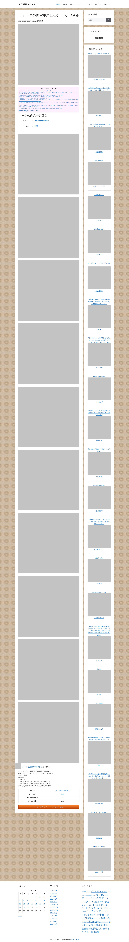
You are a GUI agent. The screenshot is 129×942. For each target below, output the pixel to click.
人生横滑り (99, 291)
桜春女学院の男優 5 (99, 485)
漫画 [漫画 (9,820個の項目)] (86, 928)
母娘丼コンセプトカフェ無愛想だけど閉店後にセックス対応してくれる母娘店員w (99, 413)
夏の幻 (99, 669)
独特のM (99, 477)
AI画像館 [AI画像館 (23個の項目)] (84, 892)
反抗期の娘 (99, 703)
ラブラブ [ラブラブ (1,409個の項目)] (86, 915)
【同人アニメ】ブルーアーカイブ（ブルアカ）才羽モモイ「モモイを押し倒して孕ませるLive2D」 (41, 108)
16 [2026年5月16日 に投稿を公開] (40, 904)
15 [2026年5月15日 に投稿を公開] (36, 904)
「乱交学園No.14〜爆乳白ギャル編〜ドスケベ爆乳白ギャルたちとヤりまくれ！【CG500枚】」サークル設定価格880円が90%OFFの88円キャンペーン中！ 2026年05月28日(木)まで (48, 100)
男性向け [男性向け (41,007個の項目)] (98, 928)
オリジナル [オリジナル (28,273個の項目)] (103, 901)
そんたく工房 (99, 872)
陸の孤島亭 (99, 511)
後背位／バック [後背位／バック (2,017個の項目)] (101, 921)
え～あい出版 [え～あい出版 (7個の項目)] (87, 895)
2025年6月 (53, 921)
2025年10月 (54, 910)
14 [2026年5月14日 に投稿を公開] (32, 904)
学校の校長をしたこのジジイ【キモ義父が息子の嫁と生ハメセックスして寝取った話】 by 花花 (41, 95)
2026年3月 (53, 896)
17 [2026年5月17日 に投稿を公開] (44, 904)
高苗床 (99, 695)
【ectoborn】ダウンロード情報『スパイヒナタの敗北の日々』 (33, 98)
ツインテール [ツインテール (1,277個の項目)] (93, 908)
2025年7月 (53, 918)
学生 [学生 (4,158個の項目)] (84, 921)
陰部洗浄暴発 (99, 558)
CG (73, 4)
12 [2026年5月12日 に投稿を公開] (24, 904)
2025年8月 (53, 916)
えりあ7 (99, 220)
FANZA (58, 4)
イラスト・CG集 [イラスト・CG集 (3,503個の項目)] (89, 901)
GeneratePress (75, 939)
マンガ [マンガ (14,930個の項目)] (97, 911)
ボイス (99, 4)
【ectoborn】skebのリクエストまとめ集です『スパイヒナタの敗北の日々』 (36, 91)
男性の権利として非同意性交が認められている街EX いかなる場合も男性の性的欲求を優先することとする (99, 340)
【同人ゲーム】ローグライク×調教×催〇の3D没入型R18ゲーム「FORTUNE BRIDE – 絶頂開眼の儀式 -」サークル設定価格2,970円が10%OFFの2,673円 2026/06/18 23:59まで (48, 106)
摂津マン (99, 440)
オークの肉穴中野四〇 (42, 120)
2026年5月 (53, 891)
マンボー (99, 584)
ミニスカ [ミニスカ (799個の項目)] (104, 911)
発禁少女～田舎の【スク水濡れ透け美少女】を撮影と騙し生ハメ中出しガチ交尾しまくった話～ (99, 302)
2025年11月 (54, 907)
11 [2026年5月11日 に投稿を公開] (20, 904)
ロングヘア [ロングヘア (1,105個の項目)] (94, 915)
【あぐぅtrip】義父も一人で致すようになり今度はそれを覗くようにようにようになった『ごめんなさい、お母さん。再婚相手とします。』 (48, 103)
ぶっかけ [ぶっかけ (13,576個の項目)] (96, 898)
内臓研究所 (99, 152)
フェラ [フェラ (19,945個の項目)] (90, 911)
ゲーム (90, 4)
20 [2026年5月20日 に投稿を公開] (28, 907)
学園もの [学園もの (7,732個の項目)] (105, 918)
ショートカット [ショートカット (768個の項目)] (88, 905)
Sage (99, 329)
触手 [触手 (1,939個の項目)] (105, 928)
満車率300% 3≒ (99, 229)
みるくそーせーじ (99, 186)
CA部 (36, 126)
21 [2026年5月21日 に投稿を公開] (32, 907)
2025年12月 (54, 905)
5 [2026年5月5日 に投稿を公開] (23, 900)
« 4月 (20, 916)
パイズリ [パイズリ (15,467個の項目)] (104, 907)
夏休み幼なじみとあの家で (99, 812)
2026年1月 (53, 902)
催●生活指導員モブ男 (99, 592)
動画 (107, 4)
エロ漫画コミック (26, 4)
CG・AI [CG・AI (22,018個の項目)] (95, 891)
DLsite (65, 4)
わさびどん (99, 116)
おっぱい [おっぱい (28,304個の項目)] (100, 894)
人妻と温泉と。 (99, 195)
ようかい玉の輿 (99, 618)
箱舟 (99, 765)
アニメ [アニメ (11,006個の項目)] (105, 898)
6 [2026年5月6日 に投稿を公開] (27, 900)
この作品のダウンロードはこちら (50, 807)
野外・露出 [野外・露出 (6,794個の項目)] (90, 932)
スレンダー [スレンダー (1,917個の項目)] (100, 904)
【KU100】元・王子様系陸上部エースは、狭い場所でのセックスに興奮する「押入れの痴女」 (99, 776)
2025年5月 (53, 924)
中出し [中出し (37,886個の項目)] (103, 914)
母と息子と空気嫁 (99, 847)
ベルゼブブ (99, 255)
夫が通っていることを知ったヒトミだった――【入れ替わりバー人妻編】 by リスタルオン (40, 96)
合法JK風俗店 (99, 160)
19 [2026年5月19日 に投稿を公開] (24, 907)
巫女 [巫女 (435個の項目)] (92, 922)
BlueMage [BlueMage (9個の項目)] (89, 891)
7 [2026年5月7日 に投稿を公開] (31, 900)
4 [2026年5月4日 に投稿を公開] (19, 900)
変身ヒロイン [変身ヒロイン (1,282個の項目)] (95, 918)
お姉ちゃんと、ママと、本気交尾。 (99, 54)
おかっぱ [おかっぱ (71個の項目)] (92, 895)
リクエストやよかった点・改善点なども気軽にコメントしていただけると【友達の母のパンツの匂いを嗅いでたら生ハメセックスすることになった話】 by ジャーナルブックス (48, 93)
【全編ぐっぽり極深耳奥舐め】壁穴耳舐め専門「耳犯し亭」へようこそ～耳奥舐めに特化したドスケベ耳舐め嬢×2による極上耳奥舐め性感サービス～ (99, 631)
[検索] (108, 20)
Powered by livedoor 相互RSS (28, 111)
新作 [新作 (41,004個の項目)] (103, 925)
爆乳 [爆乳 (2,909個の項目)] (91, 928)
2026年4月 (53, 893)
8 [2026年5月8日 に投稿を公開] (35, 900)
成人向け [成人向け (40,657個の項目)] (95, 925)
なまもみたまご (99, 549)
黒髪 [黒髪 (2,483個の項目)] (97, 932)
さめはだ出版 (99, 804)
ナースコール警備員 (99, 376)
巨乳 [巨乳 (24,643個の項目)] (88, 921)
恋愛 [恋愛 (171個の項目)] (89, 925)
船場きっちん (99, 729)
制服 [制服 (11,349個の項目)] (87, 918)
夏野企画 (99, 838)
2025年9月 (53, 913)
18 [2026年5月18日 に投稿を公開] (20, 907)
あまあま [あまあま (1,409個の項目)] (103, 891)
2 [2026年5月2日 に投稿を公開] (39, 897)
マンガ (81, 4)
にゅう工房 (99, 368)
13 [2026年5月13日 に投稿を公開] (28, 904)
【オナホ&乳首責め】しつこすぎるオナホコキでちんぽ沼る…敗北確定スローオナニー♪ (99, 522)
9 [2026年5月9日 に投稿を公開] (39, 900)
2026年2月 (53, 899)
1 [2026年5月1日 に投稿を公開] (35, 897)
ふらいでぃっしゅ (99, 79)
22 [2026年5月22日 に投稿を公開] (36, 907)
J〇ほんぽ (99, 660)
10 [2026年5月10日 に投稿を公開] (44, 900)
